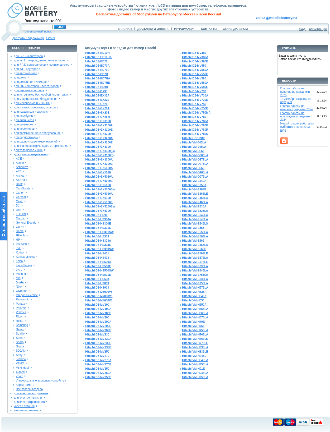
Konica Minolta (25, 256)
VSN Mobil (22, 367)
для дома (20, 77)
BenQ (19, 184)
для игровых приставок (29, 90)
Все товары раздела (29, 389)
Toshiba (21, 359)
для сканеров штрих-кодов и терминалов (41, 145)
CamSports (23, 188)
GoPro (20, 227)
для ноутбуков (23, 116)
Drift (18, 209)
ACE (19, 158)
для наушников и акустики (31, 111)
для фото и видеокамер (28, 38)
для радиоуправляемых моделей (35, 141)
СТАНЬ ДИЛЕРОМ (235, 29)
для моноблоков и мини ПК (32, 103)
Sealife (20, 333)
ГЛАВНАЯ (125, 29)
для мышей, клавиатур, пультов (35, 107)
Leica (19, 261)
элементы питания (26, 410)
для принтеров (23, 124)
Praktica (21, 312)
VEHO (20, 363)
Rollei (19, 320)
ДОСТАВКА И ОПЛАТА (152, 29)
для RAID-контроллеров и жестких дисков (41, 64)
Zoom (19, 376)
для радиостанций (26, 137)
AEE (19, 171)
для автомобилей (25, 73)
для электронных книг (28, 397)
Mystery (21, 282)
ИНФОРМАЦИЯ (184, 29)
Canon (20, 192)
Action (20, 163)
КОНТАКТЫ (209, 29)
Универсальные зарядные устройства (41, 380)
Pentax (20, 303)
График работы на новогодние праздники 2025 (295, 92)
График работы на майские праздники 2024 (296, 107)
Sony (19, 355)
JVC (18, 248)
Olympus (21, 291)
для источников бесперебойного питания (41, 94)
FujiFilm (21, 214)
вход (302, 29)
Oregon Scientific (27, 295)
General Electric (26, 222)
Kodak (20, 252)
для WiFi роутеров (26, 69)
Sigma (20, 346)
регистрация (318, 29)
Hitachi (50, 38)
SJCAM (21, 350)
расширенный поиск (38, 31)
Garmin (20, 218)
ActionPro (22, 167)
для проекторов (24, 128)
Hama (20, 231)
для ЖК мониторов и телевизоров (36, 86)
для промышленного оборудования (37, 133)
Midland (21, 274)
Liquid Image (24, 265)
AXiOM (20, 180)
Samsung (22, 325)
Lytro (19, 269)
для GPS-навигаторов (28, 56)
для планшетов (24, 120)
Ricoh (19, 316)
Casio (19, 201)
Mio (18, 278)
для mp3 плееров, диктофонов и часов (39, 60)
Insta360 (21, 244)
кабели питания (24, 406)
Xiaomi (20, 372)
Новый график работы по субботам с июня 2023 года (297, 127)
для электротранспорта (29, 402)
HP (18, 239)
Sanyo (20, 329)
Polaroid (21, 308)
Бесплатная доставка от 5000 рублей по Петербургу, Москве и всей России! (158, 14)
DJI (18, 205)
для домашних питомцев (30, 81)
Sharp (20, 342)
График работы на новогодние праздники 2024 (295, 116)
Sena (19, 338)
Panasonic (22, 299)
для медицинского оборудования (35, 99)
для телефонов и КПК (28, 150)
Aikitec (20, 175)
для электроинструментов (31, 393)
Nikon (19, 286)
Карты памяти (25, 384)
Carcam (21, 197)
